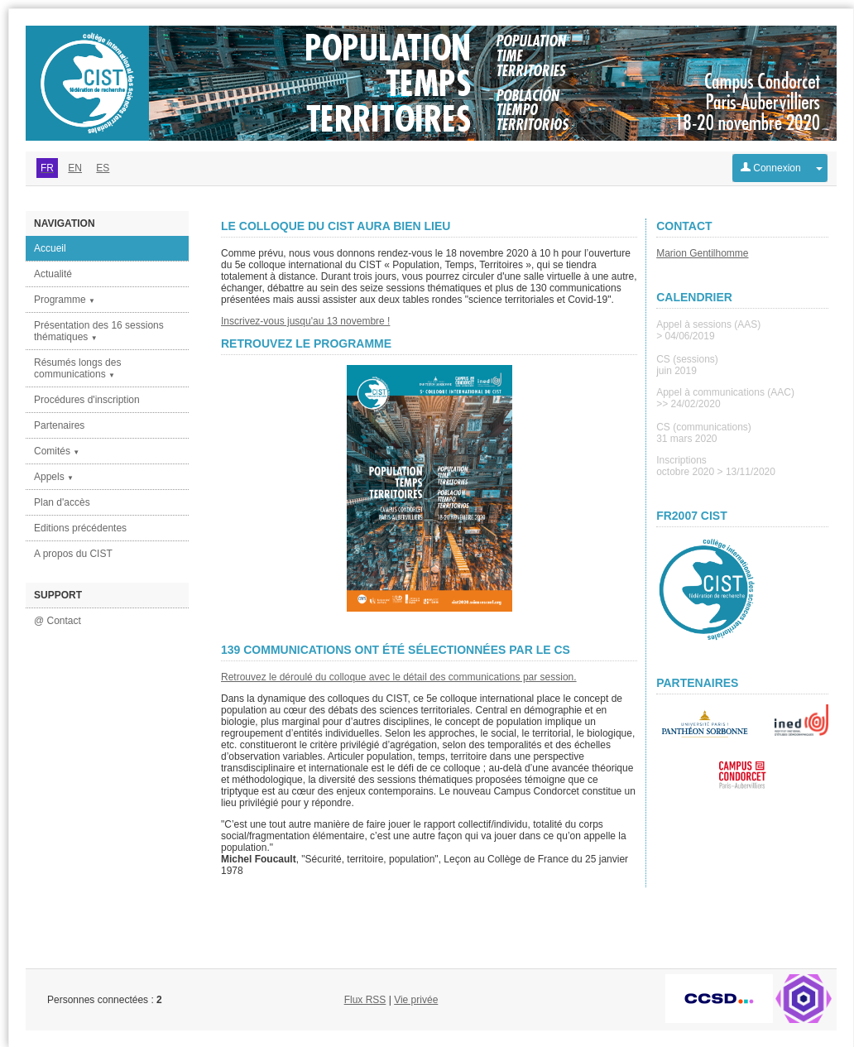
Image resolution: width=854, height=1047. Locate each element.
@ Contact (57, 621)
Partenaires (59, 425)
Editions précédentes (80, 528)
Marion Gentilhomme (702, 253)
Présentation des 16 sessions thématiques (99, 331)
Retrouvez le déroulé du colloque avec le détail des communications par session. (399, 677)
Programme (64, 299)
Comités (56, 451)
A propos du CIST (73, 554)
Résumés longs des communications (77, 368)
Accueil (50, 248)
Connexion (771, 168)
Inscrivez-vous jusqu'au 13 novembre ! (305, 321)
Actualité (53, 274)
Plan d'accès (62, 502)
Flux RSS (365, 1000)
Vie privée (416, 1000)
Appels (54, 477)
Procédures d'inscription (87, 400)
